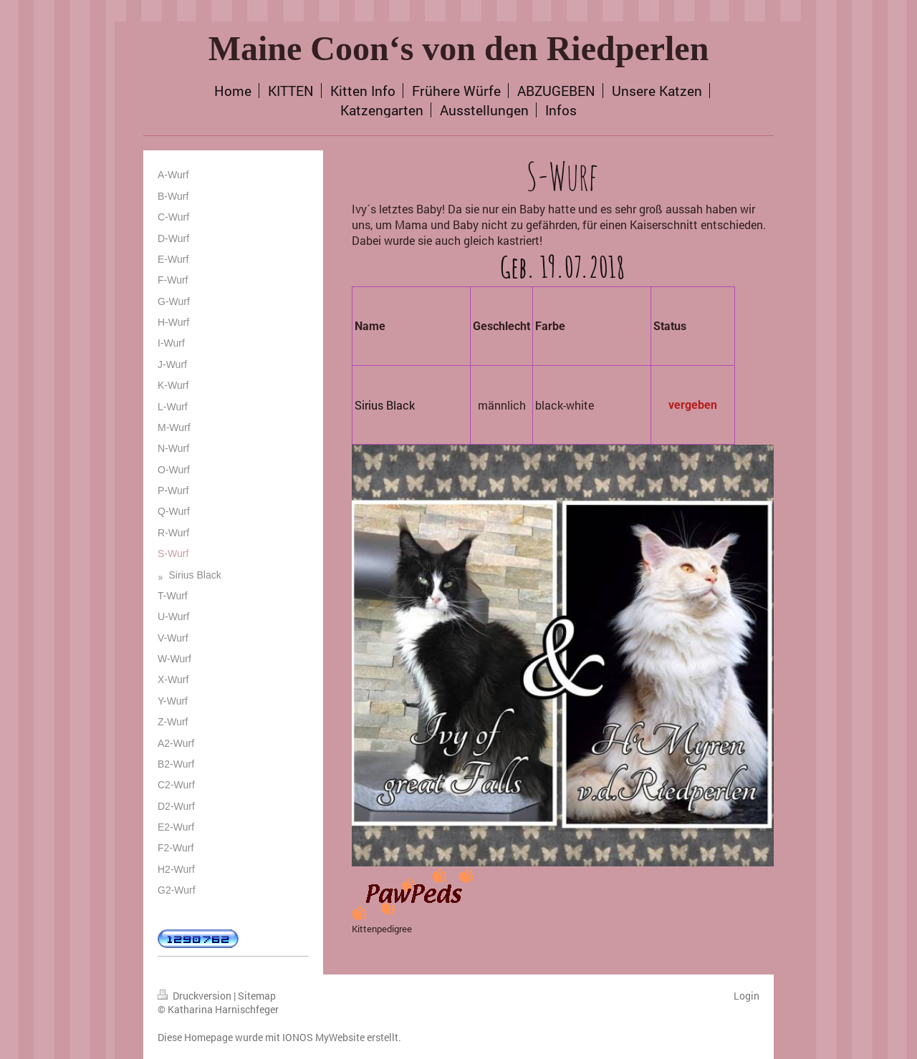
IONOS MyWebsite (323, 1037)
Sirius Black (385, 404)
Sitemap (257, 995)
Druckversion (196, 995)
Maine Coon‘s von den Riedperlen (458, 48)
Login (746, 995)
